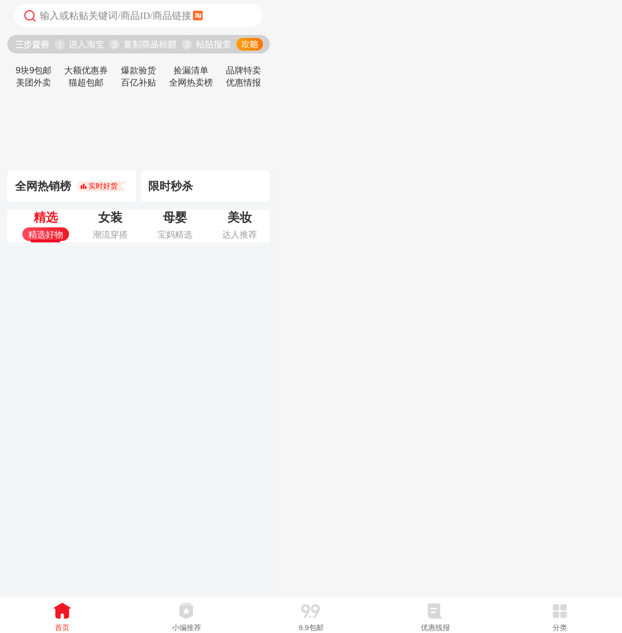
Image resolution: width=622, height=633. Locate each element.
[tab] (45, 226)
